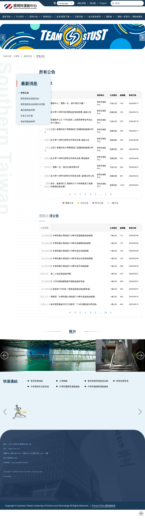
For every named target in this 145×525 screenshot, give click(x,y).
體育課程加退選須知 (16, 93)
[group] (26, 358)
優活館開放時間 (14, 104)
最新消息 (28, 56)
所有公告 (40, 56)
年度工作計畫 (13, 110)
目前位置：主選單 (11, 56)
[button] (3, 37)
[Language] (65, 3)
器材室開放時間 (14, 116)
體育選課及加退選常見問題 (19, 98)
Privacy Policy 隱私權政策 (103, 508)
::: (0, 15)
